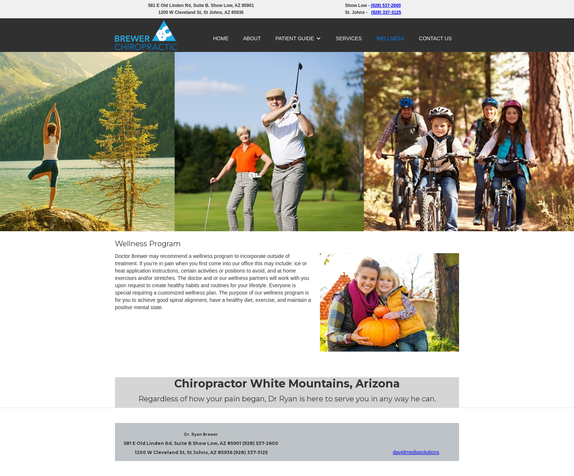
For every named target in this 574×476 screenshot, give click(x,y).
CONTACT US (435, 38)
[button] (298, 38)
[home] (146, 35)
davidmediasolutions (416, 452)
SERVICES (349, 38)
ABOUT (252, 38)
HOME (220, 38)
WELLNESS (390, 38)
